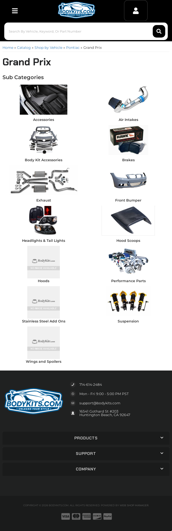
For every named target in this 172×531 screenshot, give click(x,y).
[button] (86, 31)
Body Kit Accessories (43, 160)
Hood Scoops (128, 240)
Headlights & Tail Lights (43, 240)
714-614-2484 (90, 384)
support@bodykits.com (99, 403)
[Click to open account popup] (136, 10)
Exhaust (43, 200)
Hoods (43, 281)
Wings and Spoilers (43, 361)
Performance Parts (128, 281)
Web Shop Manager (134, 505)
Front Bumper (128, 200)
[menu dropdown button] (14, 10)
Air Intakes (128, 119)
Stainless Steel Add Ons (43, 321)
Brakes (128, 160)
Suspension (128, 321)
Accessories (43, 119)
